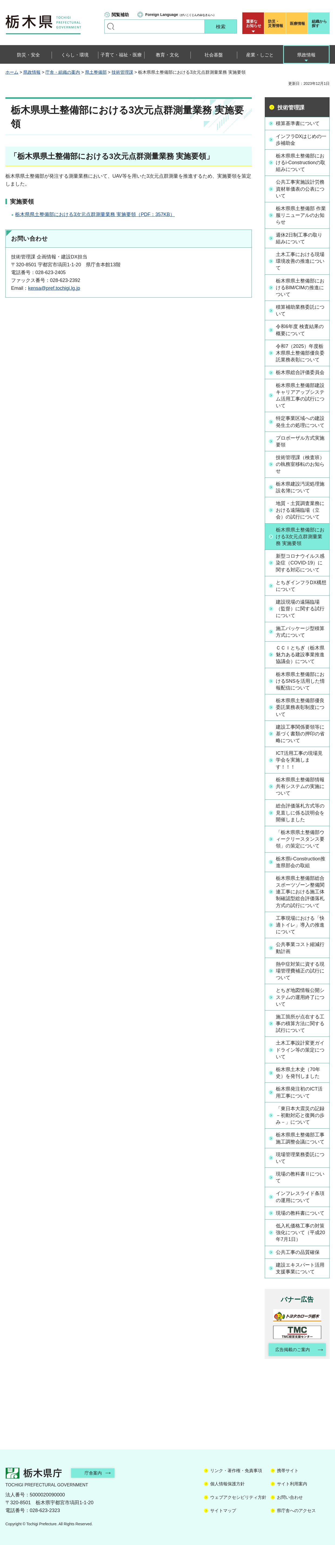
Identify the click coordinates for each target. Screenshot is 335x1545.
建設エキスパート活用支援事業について (300, 1268)
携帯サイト (288, 1470)
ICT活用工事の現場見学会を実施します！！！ (299, 759)
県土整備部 (96, 72)
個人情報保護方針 (227, 1484)
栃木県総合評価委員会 (300, 372)
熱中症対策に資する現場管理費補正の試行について (300, 970)
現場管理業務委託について (300, 1158)
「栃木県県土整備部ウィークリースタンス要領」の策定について (300, 839)
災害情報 (276, 23)
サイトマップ (223, 1510)
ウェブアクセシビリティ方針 (238, 1497)
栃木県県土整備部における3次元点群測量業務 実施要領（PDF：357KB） (95, 214)
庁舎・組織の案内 (62, 72)
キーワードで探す (110, 26)
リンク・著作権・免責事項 (236, 1470)
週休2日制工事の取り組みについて (299, 238)
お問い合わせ (290, 1497)
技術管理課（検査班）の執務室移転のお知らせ (300, 464)
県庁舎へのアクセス (296, 1510)
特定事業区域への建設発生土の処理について (300, 422)
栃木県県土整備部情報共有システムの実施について (300, 786)
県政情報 (32, 72)
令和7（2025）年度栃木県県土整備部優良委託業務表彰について (300, 353)
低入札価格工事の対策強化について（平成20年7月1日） (300, 1232)
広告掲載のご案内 (292, 1349)
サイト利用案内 (292, 1484)
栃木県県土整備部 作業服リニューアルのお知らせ (301, 215)
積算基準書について (298, 123)
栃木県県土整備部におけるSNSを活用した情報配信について (300, 681)
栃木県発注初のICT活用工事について (299, 1092)
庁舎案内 (93, 1473)
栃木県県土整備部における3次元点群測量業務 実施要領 (300, 536)
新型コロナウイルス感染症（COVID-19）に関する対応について (300, 562)
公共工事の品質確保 (298, 1252)
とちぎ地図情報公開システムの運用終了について (300, 997)
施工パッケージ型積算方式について (300, 632)
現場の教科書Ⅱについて (300, 1177)
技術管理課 (122, 72)
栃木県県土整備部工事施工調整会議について (300, 1138)
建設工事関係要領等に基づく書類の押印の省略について (300, 733)
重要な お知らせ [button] (253, 23)
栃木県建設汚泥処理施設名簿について (300, 487)
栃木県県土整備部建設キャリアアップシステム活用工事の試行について (300, 396)
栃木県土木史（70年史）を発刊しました (298, 1073)
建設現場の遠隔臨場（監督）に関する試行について (300, 608)
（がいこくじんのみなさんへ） (180, 14)
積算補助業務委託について (300, 310)
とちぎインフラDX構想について (301, 586)
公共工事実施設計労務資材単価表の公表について (300, 188)
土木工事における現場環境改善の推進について (300, 261)
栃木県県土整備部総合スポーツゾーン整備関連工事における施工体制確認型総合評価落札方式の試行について (300, 892)
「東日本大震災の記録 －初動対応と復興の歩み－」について (300, 1115)
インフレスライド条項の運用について (300, 1197)
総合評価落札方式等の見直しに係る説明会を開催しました (300, 812)
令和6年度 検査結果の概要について (300, 330)
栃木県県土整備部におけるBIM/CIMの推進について (300, 287)
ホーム (11, 72)
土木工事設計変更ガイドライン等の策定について (300, 1049)
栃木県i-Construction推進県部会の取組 (300, 862)
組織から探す (319, 23)
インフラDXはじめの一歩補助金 (301, 140)
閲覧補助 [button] (120, 14)
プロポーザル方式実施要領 (300, 441)
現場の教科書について (300, 1213)
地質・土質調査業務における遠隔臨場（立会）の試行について (300, 510)
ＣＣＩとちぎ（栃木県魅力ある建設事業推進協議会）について (300, 654)
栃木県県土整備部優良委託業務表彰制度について (300, 707)
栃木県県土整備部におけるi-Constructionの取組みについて (300, 162)
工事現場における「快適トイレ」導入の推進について (300, 924)
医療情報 (297, 23)
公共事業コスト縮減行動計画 (300, 948)
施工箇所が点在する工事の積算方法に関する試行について (300, 1023)
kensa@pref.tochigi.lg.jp (54, 288)
